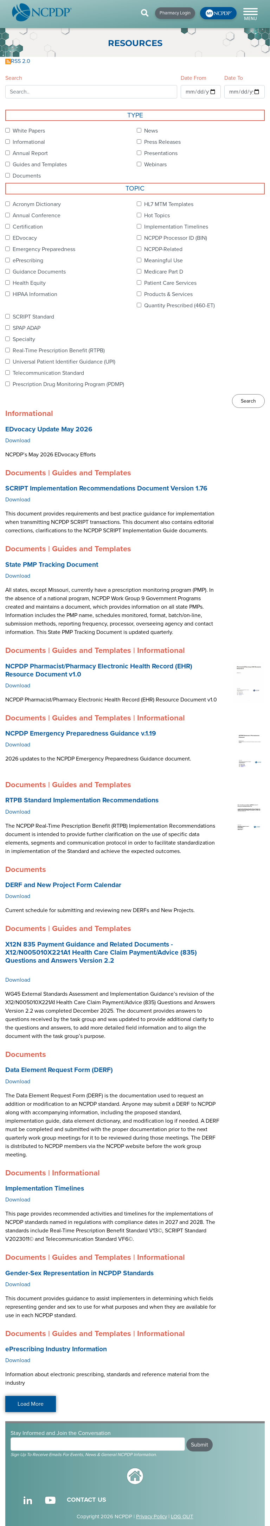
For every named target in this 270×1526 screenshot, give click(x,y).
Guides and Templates (40, 164)
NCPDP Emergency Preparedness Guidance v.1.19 (80, 733)
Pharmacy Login (175, 13)
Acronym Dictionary (37, 204)
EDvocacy (25, 238)
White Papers (29, 130)
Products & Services (168, 294)
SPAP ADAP (26, 328)
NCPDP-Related (163, 249)
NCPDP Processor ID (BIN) (175, 238)
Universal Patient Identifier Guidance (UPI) (64, 361)
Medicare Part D (163, 271)
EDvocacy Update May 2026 (48, 429)
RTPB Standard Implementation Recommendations (82, 800)
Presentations (161, 153)
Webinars (155, 164)
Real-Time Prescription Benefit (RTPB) (59, 350)
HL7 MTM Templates (168, 204)
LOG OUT (182, 1516)
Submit (199, 1444)
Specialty (24, 339)
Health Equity (29, 283)
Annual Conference (36, 215)
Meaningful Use (163, 260)
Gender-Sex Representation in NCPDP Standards (79, 1273)
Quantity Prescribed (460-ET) (179, 305)
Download (17, 440)
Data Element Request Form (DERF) (59, 1070)
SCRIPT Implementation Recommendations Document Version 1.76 (106, 488)
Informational (29, 142)
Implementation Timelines (176, 226)
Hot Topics (157, 215)
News (151, 130)
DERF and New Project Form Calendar (63, 885)
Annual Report (30, 153)
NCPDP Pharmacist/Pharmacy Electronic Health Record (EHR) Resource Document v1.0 (98, 670)
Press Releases (162, 142)
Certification (28, 226)
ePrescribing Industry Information (56, 1349)
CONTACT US (86, 1499)
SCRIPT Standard (33, 316)
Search (13, 78)
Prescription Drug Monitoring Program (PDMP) (68, 384)
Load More (31, 1404)
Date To (233, 78)
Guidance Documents (39, 271)
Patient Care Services (170, 283)
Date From (193, 78)
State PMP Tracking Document (51, 564)
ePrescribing (28, 260)
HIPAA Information (35, 294)
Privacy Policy (151, 1516)
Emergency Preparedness (44, 249)
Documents (27, 175)
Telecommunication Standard (48, 373)
